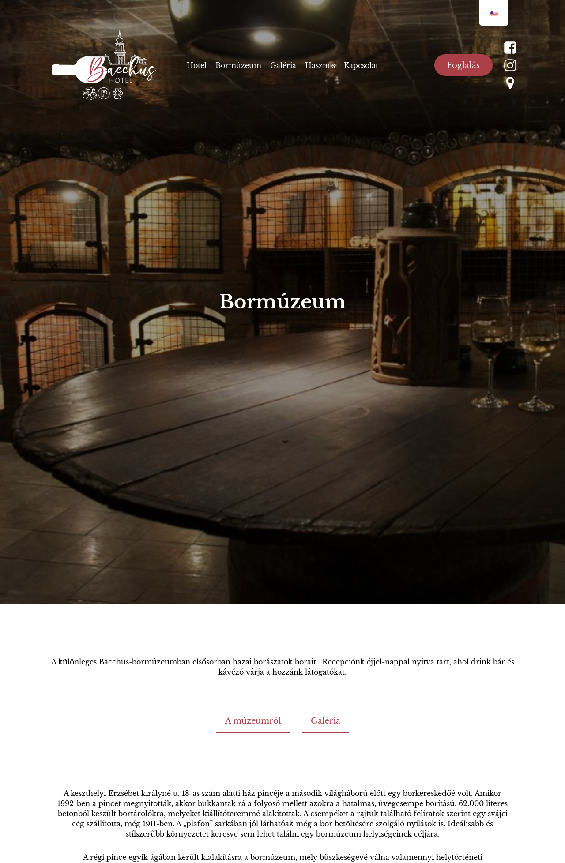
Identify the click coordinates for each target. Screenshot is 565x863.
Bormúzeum (238, 65)
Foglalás (463, 65)
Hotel (197, 65)
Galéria (283, 65)
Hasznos (320, 65)
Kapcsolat (361, 65)
